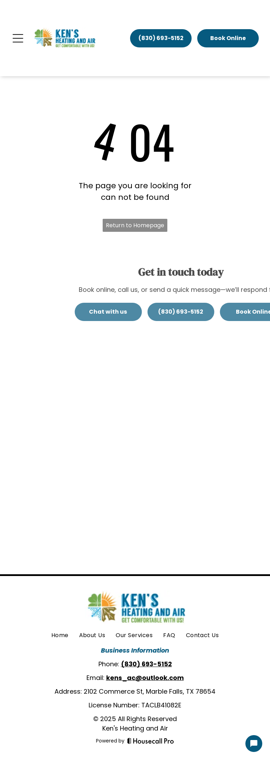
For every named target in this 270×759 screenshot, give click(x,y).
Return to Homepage (135, 225)
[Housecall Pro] (150, 740)
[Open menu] (18, 38)
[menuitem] (60, 635)
